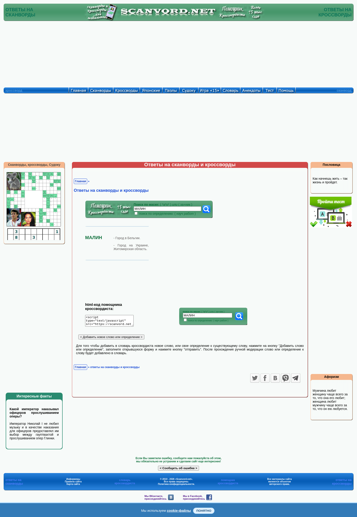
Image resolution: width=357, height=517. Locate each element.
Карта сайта (73, 484)
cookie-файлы (179, 510)
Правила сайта (73, 481)
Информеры (73, 479)
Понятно (203, 510)
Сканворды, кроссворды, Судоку (34, 164)
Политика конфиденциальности (176, 484)
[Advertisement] (178, 53)
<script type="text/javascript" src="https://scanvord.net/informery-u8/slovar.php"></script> (112, 321)
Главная (80, 181)
